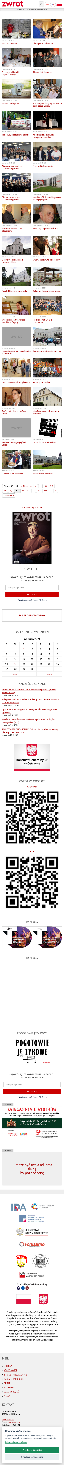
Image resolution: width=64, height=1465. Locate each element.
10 (46, 486)
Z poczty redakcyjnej (16, 1374)
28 (5, 490)
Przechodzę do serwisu (32, 1450)
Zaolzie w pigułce (14, 1379)
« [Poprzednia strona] (35, 486)
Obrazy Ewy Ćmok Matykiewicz (16, 382)
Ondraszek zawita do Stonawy (46, 260)
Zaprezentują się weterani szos (47, 351)
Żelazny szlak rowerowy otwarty (47, 291)
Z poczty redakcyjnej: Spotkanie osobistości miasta (47, 104)
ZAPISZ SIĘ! (32, 594)
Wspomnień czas (9, 43)
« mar (15, 674)
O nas (7, 1396)
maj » (49, 674)
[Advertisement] (32, 994)
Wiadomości (10, 1370)
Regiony (8, 1366)
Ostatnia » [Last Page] (9, 495)
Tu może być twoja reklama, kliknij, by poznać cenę (32, 1169)
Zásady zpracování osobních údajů (32, 600)
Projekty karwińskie (41, 382)
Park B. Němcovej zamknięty (14, 291)
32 (28, 490)
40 (39, 490)
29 (11, 490)
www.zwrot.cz (8, 1419)
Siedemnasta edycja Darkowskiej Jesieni (11, 198)
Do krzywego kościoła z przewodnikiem (12, 261)
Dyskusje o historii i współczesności (10, 73)
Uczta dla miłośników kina (44, 442)
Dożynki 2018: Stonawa (12, 473)
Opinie (7, 1383)
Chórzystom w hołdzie (43, 43)
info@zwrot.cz (14, 1422)
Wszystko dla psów (10, 103)
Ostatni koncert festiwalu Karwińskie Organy (13, 321)
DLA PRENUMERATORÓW (32, 615)
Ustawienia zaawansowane (32, 1457)
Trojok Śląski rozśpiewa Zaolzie (15, 135)
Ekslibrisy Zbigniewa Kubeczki (46, 228)
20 (51, 486)
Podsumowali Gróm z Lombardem (42, 321)
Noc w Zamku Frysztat (43, 473)
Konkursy (9, 1387)
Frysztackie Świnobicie (43, 166)
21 (15, 664)
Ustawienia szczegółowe (16, 1442)
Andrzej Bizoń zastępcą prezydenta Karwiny (43, 136)
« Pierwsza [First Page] (26, 486)
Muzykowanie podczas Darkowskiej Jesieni (12, 167)
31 (23, 490)
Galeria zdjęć (11, 1391)
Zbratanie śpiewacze (42, 72)
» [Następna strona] (55, 490)
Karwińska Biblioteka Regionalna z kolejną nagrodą (47, 198)
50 (45, 490)
